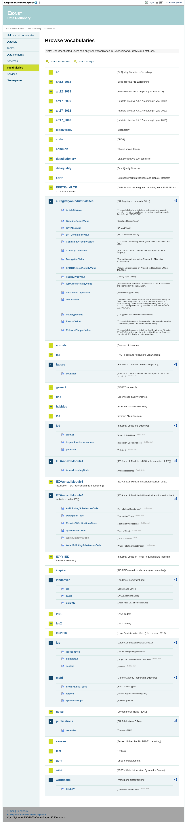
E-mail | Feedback (17, 811)
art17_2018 (63, 120)
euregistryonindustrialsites (74, 201)
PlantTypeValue (74, 314)
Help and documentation (21, 35)
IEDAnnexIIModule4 (69, 495)
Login (151, 2)
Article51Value (74, 210)
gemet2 (61, 387)
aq (57, 72)
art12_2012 (63, 81)
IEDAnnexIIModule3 (69, 481)
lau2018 (61, 633)
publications (64, 721)
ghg (58, 396)
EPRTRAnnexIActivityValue (81, 268)
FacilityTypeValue (75, 276)
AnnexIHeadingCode (77, 470)
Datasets (12, 41)
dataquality (63, 168)
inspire (60, 570)
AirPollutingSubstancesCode (82, 508)
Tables (10, 48)
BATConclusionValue (77, 234)
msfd (59, 677)
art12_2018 (63, 91)
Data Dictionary (34, 28)
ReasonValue (73, 321)
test (58, 751)
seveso (61, 741)
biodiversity (64, 129)
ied (58, 425)
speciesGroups (74, 700)
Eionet (21, 28)
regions (70, 693)
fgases (60, 364)
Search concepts (86, 61)
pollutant (71, 449)
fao (58, 354)
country (70, 788)
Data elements (15, 54)
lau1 (59, 613)
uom (59, 760)
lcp (58, 642)
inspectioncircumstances (80, 442)
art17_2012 (63, 110)
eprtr (59, 177)
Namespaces (14, 80)
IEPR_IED (62, 556)
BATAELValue (73, 228)
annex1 (70, 434)
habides (61, 406)
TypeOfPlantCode (75, 530)
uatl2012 (70, 602)
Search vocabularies (59, 61)
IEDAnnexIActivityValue (79, 283)
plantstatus (72, 658)
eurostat (61, 345)
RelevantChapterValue (78, 330)
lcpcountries (73, 651)
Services (12, 74)
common (62, 149)
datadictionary (66, 158)
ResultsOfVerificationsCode (81, 523)
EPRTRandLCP (66, 187)
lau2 (59, 623)
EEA (22, 2)
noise (60, 711)
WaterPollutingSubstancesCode (83, 545)
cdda (59, 139)
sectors (70, 666)
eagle (69, 595)
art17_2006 (63, 101)
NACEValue (72, 299)
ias (58, 416)
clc (67, 589)
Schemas (12, 61)
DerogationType (74, 515)
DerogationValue (75, 259)
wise (59, 770)
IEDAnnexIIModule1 (69, 461)
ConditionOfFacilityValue (80, 241)
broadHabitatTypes (76, 686)
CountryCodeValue (76, 250)
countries (71, 373)
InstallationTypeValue (78, 292)
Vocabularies (15, 67)
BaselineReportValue (77, 221)
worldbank (63, 779)
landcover (63, 580)
